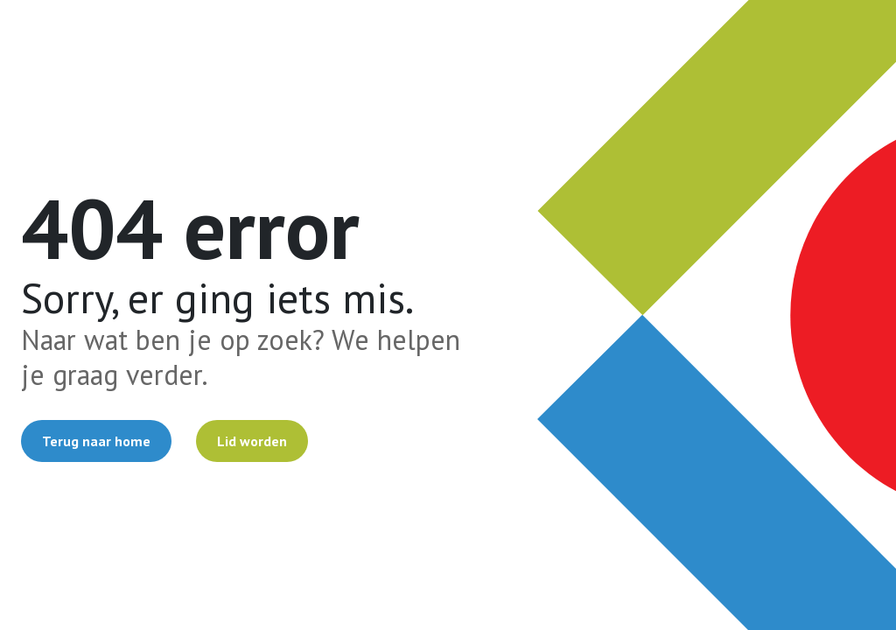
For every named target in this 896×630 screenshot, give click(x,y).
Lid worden (252, 441)
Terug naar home (96, 441)
